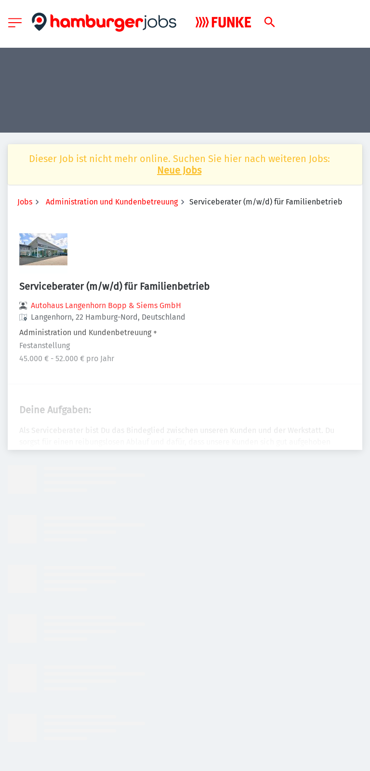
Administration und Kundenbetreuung (112, 201)
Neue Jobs (179, 170)
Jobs (24, 201)
